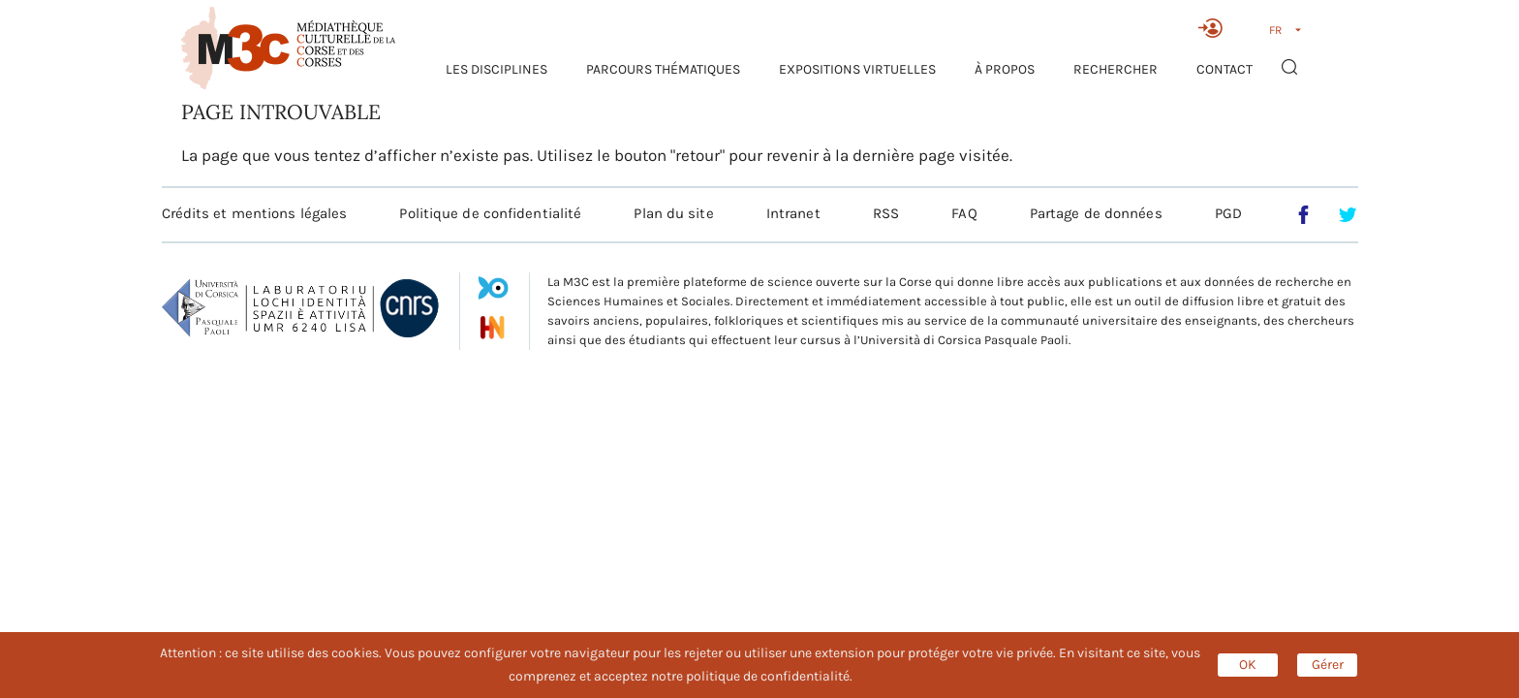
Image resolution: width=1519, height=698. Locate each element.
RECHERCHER (1115, 69)
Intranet (793, 213)
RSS (886, 213)
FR (1275, 30)
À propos (1005, 69)
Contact (1224, 69)
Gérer (1328, 664)
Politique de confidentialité (490, 213)
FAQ (963, 213)
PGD (1228, 213)
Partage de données (1096, 213)
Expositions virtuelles (857, 69)
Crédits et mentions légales (255, 213)
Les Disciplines (496, 69)
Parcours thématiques (663, 69)
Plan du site (673, 213)
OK (1247, 664)
